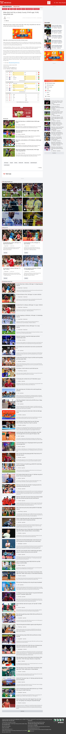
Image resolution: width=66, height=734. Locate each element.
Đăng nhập (64, 2)
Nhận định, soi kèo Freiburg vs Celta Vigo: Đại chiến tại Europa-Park (57, 148)
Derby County (27, 162)
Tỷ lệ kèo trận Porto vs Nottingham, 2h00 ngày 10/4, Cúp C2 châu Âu (57, 107)
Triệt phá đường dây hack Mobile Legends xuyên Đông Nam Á (29, 624)
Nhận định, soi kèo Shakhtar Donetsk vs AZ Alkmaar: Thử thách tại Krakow (56, 138)
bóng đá (11, 162)
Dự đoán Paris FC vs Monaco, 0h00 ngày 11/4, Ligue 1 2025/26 (29, 304)
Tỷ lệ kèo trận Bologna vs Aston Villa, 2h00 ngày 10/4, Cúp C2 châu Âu (57, 113)
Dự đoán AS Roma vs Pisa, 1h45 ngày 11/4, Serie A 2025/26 (28, 294)
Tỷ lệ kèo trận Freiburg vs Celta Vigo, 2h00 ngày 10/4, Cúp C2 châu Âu (57, 102)
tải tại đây (35, 725)
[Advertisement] (54, 14)
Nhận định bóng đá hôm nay (14, 62)
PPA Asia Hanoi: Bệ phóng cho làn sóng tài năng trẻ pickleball (29, 582)
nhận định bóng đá (34, 162)
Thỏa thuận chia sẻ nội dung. (32, 723)
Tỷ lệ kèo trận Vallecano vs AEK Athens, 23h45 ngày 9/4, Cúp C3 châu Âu (57, 118)
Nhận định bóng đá (7, 6)
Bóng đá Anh (16, 6)
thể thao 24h (21, 162)
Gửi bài (57, 2)
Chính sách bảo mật (40, 723)
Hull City (15, 162)
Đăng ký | (60, 2)
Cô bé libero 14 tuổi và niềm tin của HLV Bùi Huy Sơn (27, 368)
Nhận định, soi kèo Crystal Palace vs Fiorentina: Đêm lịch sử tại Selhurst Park (57, 128)
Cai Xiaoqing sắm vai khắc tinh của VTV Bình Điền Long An (28, 378)
